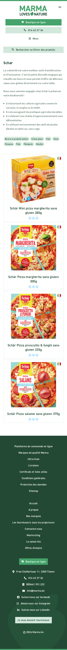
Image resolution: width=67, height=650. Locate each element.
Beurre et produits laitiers (16, 139)
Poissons (9, 144)
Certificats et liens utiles (33, 471)
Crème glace (37, 139)
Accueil (33, 503)
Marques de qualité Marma (33, 452)
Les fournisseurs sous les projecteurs (33, 522)
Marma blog (33, 535)
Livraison (33, 465)
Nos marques (33, 516)
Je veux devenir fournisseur (33, 620)
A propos (33, 509)
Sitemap (33, 491)
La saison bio (33, 541)
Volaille (39, 144)
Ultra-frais (33, 459)
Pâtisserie (28, 144)
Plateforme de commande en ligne (33, 446)
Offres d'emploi (33, 548)
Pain (48, 139)
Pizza (56, 139)
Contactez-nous (33, 528)
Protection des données (33, 484)
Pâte (18, 144)
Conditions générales (33, 478)
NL (60, 7)
